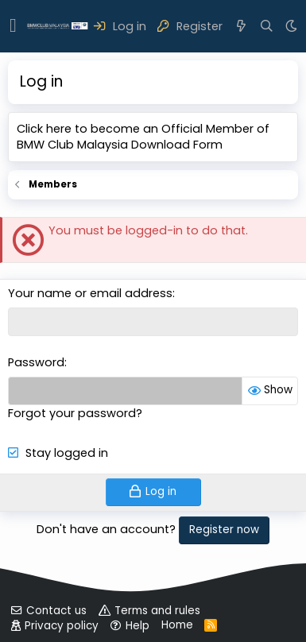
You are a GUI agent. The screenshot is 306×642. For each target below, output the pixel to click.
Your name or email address (90, 293)
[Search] (267, 26)
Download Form (177, 145)
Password (36, 362)
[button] (13, 26)
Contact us (56, 610)
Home (177, 624)
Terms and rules (157, 610)
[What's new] (241, 26)
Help (137, 625)
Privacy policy (62, 625)
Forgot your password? (75, 413)
